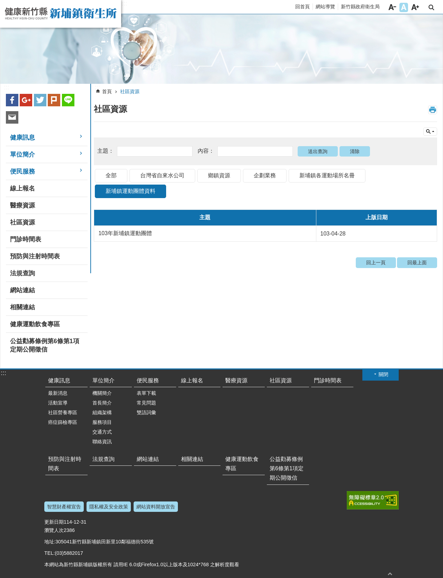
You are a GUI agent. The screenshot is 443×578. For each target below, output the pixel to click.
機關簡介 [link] (102, 393)
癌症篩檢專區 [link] (62, 422)
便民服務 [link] (22, 171)
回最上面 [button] (390, 573)
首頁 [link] (107, 91)
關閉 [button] (383, 374)
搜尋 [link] (431, 7)
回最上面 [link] (417, 262)
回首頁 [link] (302, 6)
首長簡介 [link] (102, 403)
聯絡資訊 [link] (102, 441)
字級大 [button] (415, 7)
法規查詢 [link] (22, 273)
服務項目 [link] (102, 422)
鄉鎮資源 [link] (219, 175)
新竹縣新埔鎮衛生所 (60, 14)
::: (124, 3)
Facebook (12, 100)
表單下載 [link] (146, 393)
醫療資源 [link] (22, 205)
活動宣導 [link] (57, 403)
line (68, 100)
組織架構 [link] (102, 412)
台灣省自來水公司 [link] (162, 175)
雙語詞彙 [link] (146, 412)
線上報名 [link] (22, 188)
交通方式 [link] (102, 432)
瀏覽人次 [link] (54, 530)
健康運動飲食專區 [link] (35, 324)
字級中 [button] (403, 7)
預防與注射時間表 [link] (35, 256)
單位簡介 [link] (22, 154)
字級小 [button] (392, 7)
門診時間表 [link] (25, 239)
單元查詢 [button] (430, 131)
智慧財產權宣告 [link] (64, 506)
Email (12, 117)
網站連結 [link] (22, 290)
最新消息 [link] (57, 393)
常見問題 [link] (146, 403)
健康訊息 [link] (22, 137)
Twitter (40, 100)
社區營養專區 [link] (62, 412)
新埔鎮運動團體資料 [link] (130, 191)
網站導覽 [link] (325, 6)
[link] (221, 49)
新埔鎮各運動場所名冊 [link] (327, 175)
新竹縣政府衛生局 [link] (360, 6)
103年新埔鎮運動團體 (125, 233)
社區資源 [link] (22, 222)
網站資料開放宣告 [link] (155, 506)
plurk (54, 100)
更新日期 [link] (54, 522)
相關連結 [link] (22, 307)
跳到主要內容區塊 (3, 3)
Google (26, 100)
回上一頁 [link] (376, 262)
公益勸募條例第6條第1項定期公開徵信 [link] (44, 345)
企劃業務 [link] (265, 175)
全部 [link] (111, 175)
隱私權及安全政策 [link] (108, 506)
